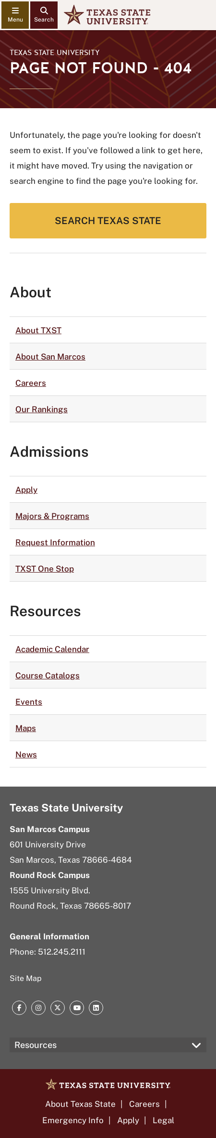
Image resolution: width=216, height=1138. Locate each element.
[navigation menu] (15, 15)
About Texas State (80, 1104)
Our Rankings (41, 409)
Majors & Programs (52, 516)
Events (28, 702)
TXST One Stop (44, 569)
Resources (35, 1045)
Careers (30, 383)
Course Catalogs (47, 675)
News (26, 754)
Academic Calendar (52, 649)
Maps (25, 728)
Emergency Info (73, 1120)
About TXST (38, 330)
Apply (26, 490)
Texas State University (55, 52)
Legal (163, 1120)
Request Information (55, 542)
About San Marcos (50, 356)
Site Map (26, 978)
